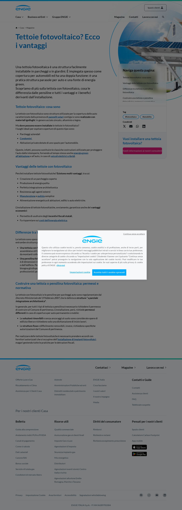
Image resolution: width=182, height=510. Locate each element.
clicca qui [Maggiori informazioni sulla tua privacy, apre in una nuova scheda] (61, 265)
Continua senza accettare (134, 234)
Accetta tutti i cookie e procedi (109, 272)
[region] (92, 255)
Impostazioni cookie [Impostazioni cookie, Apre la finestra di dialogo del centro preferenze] (80, 272)
